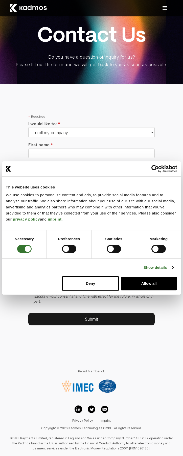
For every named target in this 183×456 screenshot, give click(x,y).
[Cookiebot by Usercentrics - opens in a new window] (155, 169)
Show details (155, 267)
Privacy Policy (82, 420)
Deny (90, 283)
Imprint (106, 420)
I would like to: (44, 123)
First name (40, 144)
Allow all (149, 283)
